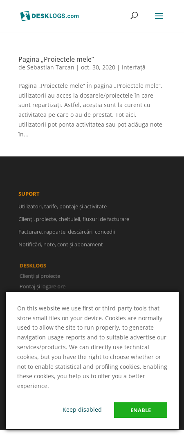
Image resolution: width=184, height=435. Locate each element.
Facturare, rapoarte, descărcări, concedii (66, 232)
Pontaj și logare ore (43, 286)
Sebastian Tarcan (50, 67)
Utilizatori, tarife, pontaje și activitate (62, 206)
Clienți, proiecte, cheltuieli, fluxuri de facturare (73, 219)
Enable (140, 410)
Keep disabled (82, 409)
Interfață (134, 67)
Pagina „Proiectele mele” (56, 59)
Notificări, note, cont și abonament (60, 245)
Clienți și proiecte (40, 275)
